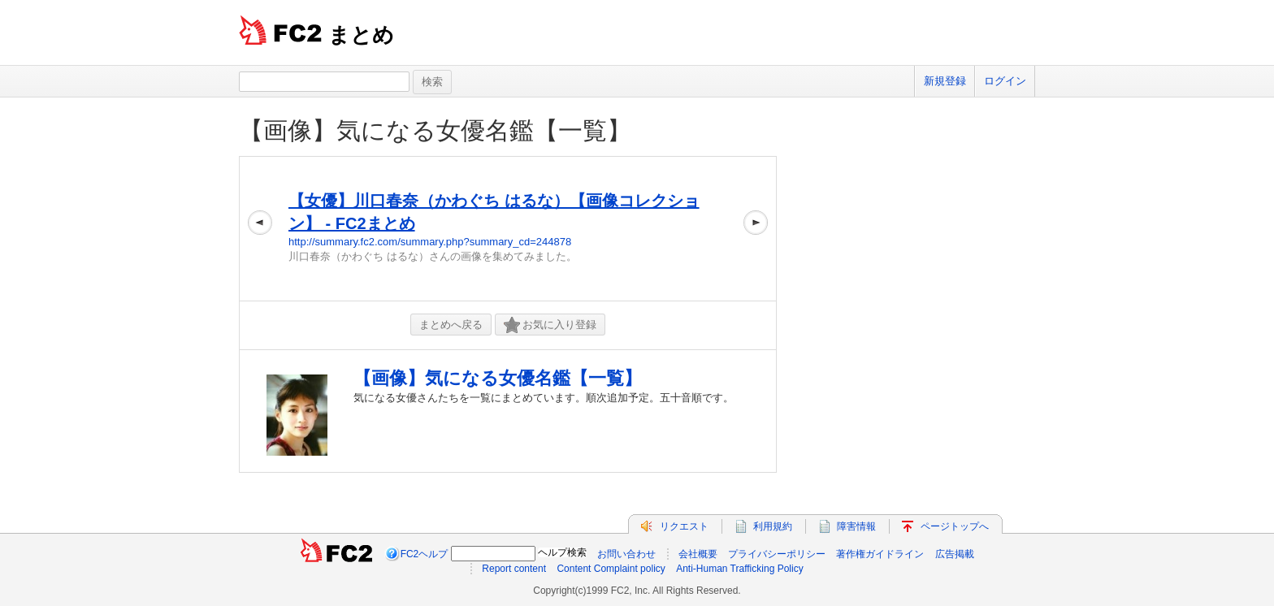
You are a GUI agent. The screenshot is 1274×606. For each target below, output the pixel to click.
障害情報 (856, 526)
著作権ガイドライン (880, 554)
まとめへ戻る (451, 324)
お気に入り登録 (550, 325)
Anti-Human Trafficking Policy (740, 568)
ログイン (1005, 81)
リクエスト (684, 526)
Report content (514, 568)
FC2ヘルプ (424, 554)
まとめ (361, 35)
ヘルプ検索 (562, 552)
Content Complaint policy (611, 568)
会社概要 (697, 554)
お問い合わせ (626, 554)
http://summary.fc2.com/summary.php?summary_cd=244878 (429, 242)
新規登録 (945, 81)
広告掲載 (954, 554)
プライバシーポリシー (777, 554)
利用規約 (772, 526)
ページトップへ (955, 526)
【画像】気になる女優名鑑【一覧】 (435, 130)
